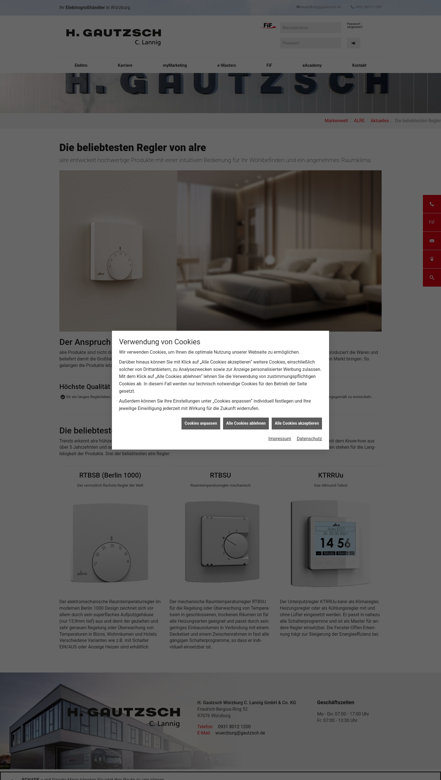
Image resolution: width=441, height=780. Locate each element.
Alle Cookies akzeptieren (297, 423)
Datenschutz (309, 438)
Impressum (279, 438)
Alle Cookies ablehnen (246, 423)
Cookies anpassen (201, 423)
